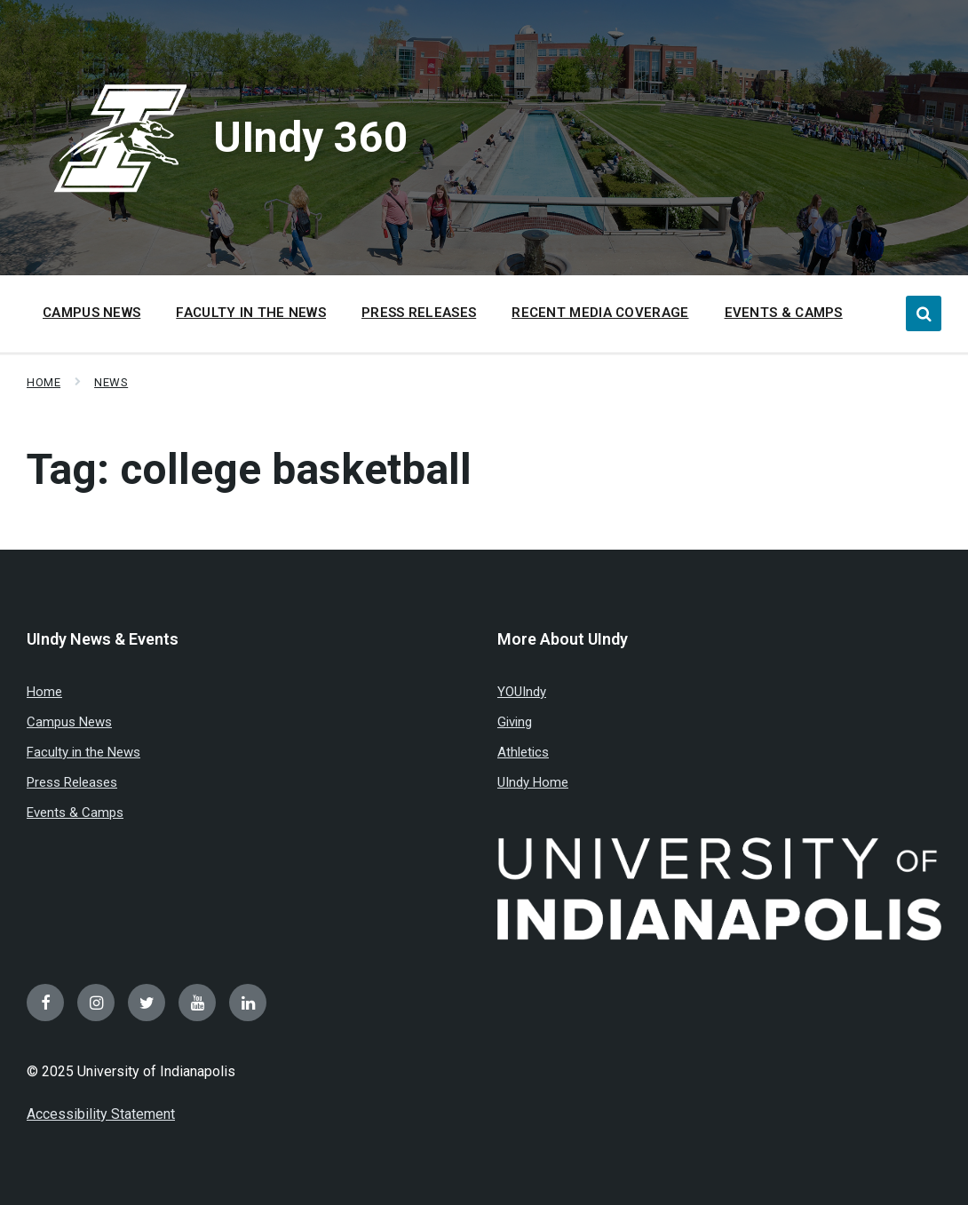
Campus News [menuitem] (91, 313)
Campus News (69, 722)
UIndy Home (532, 782)
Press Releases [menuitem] (418, 313)
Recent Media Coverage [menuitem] (600, 313)
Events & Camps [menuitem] (784, 313)
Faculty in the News (83, 752)
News (111, 382)
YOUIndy (521, 692)
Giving (514, 722)
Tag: (249, 469)
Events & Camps (75, 813)
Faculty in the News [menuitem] (251, 313)
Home (43, 382)
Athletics (523, 752)
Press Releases (72, 782)
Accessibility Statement (101, 1114)
